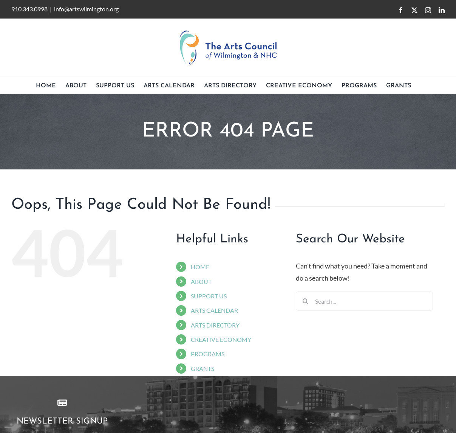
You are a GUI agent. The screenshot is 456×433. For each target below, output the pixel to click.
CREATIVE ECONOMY (221, 339)
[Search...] (364, 301)
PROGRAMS (207, 353)
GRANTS (202, 368)
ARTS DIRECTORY (215, 325)
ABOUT (201, 281)
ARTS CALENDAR (214, 310)
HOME (200, 266)
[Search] (305, 301)
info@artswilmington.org (86, 8)
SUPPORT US (209, 296)
